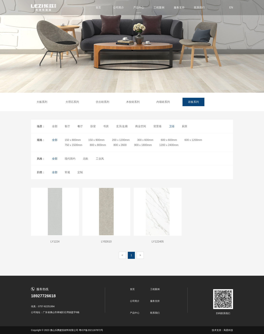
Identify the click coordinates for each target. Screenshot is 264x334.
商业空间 (140, 126)
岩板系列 (193, 101)
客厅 (67, 126)
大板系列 (42, 101)
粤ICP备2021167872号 (91, 330)
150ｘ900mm (96, 140)
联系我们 (199, 7)
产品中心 (138, 7)
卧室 (93, 126)
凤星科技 (228, 330)
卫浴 (171, 126)
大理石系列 (72, 101)
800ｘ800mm (98, 145)
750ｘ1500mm (73, 145)
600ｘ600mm (169, 140)
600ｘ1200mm (193, 140)
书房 (106, 126)
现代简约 (70, 158)
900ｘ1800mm (143, 145)
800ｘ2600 (120, 145)
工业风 (100, 158)
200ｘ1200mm (121, 140)
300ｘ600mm (145, 140)
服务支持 (179, 7)
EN (231, 7)
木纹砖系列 (133, 101)
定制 (80, 172)
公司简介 (118, 7)
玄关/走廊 (122, 126)
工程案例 (159, 7)
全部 (54, 126)
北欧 (85, 158)
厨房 (184, 126)
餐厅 (80, 126)
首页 (98, 7)
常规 (67, 172)
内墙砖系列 (163, 101)
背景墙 (157, 126)
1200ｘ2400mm (168, 145)
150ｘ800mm (73, 140)
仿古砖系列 (102, 101)
